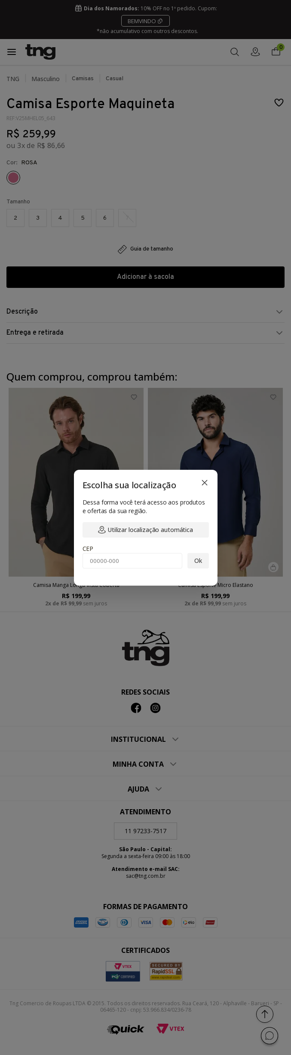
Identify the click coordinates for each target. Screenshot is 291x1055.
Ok (198, 560)
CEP (88, 548)
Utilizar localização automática (145, 530)
